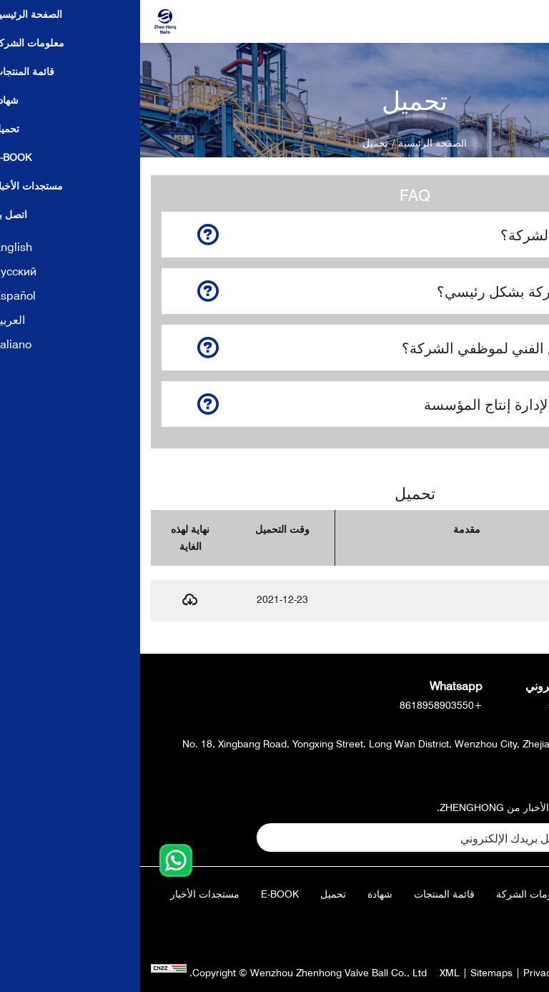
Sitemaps (351, 972)
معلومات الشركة (391, 893)
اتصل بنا (500, 919)
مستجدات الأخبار (64, 893)
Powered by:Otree (497, 972)
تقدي (485, 837)
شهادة (239, 893)
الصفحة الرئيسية (292, 142)
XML (310, 972)
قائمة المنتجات (304, 893)
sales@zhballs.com (451, 705)
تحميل (193, 893)
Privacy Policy (414, 972)
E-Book (140, 893)
